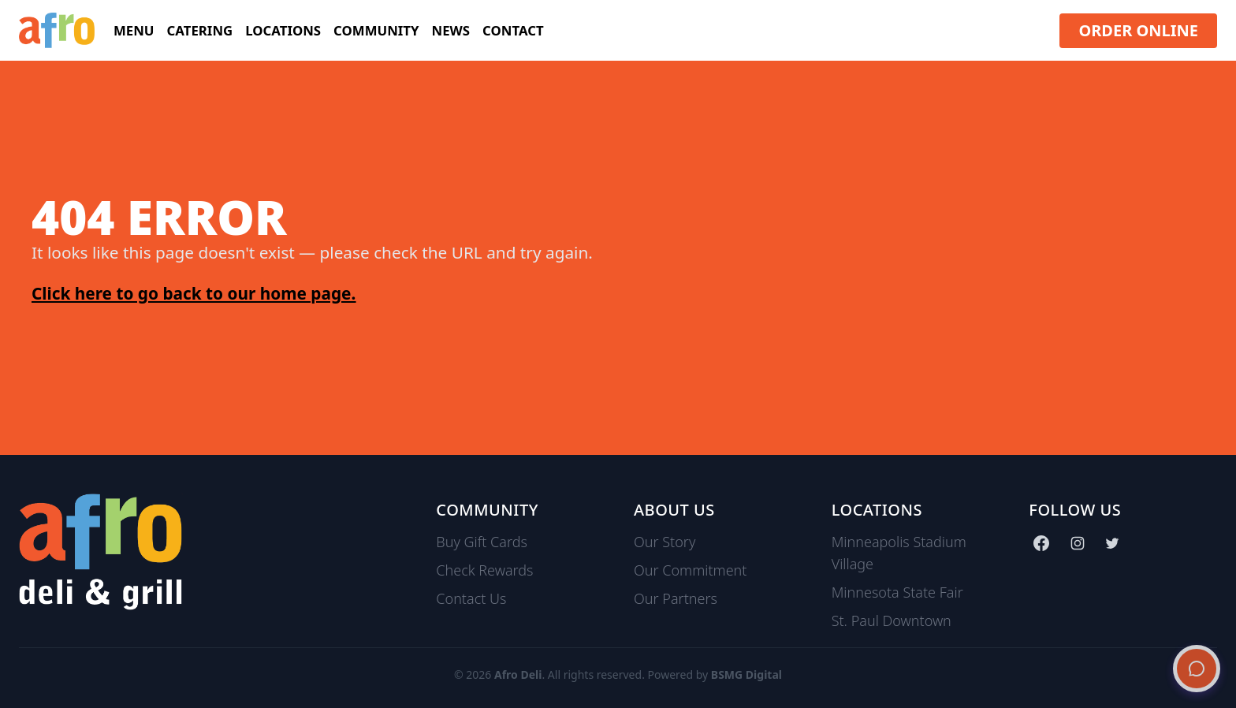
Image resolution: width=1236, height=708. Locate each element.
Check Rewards (484, 570)
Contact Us (471, 598)
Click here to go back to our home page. (194, 293)
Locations (283, 30)
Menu (134, 30)
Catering (200, 30)
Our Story (664, 541)
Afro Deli (518, 674)
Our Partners (675, 598)
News (451, 30)
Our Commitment (690, 570)
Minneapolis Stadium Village (899, 552)
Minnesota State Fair (897, 592)
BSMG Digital (746, 674)
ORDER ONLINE (1138, 30)
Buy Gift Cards (481, 541)
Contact (513, 30)
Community (376, 30)
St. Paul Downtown (891, 620)
